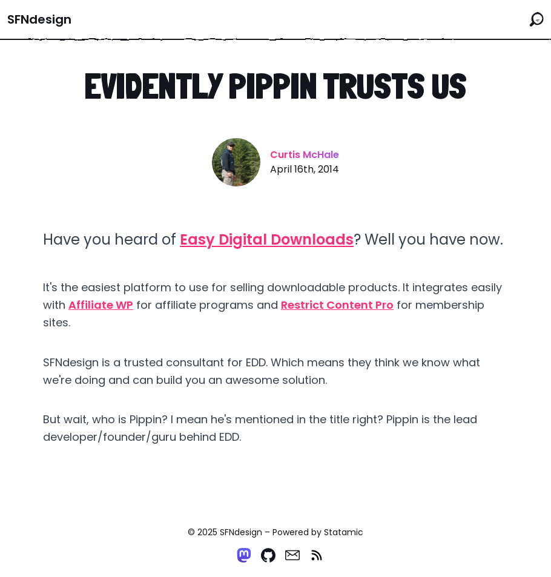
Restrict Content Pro (337, 304)
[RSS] (316, 555)
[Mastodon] (244, 555)
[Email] (292, 555)
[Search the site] (536, 19)
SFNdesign (39, 19)
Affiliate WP (100, 304)
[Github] (268, 555)
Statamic (343, 532)
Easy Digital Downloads (267, 239)
